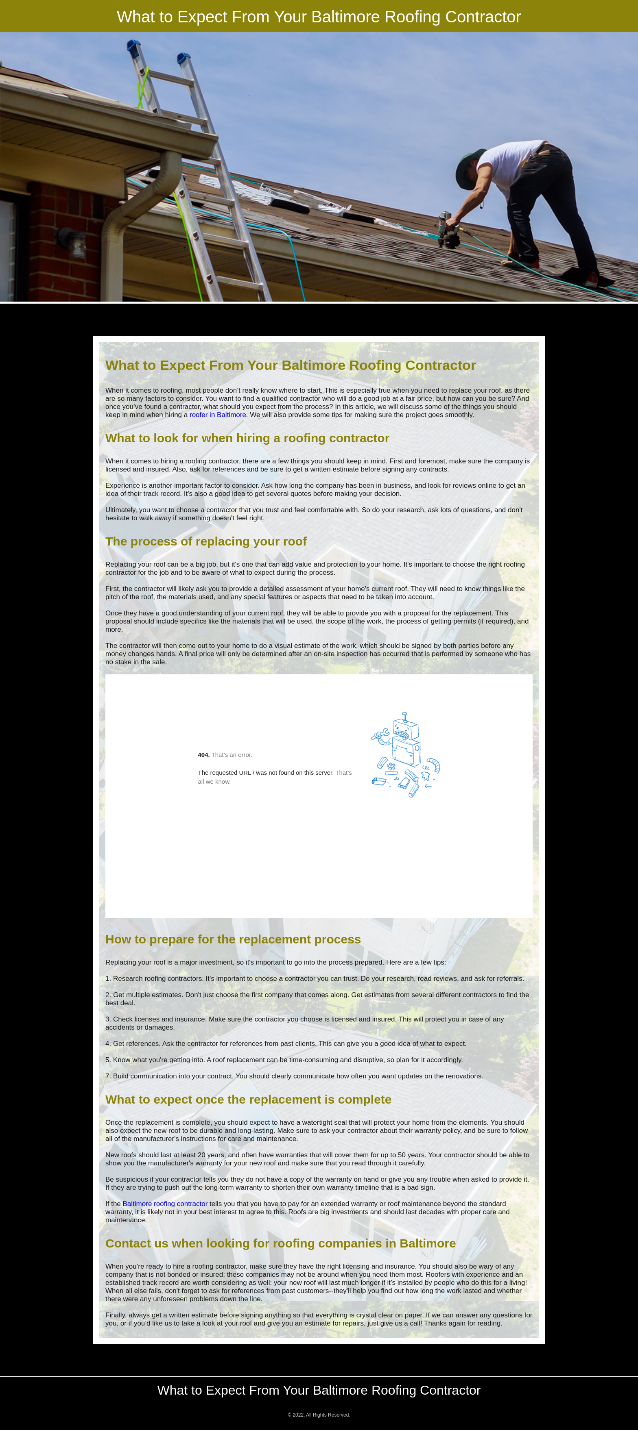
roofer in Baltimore (218, 415)
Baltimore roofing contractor (165, 1204)
